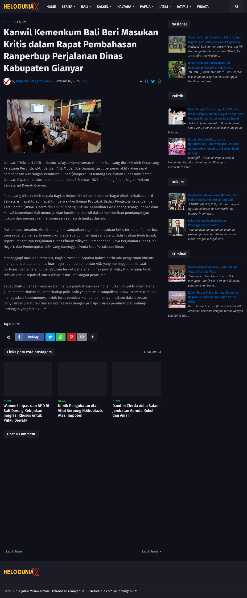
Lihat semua (152, 351)
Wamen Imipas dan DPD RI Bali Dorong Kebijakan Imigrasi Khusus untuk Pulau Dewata (26, 413)
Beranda (10, 22)
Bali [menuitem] (84, 6)
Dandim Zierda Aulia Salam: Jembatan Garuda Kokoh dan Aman (136, 410)
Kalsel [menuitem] (103, 6)
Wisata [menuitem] (203, 6)
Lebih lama (150, 551)
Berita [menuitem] (67, 6)
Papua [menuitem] (145, 6)
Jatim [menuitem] (163, 6)
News (23, 22)
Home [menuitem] (51, 6)
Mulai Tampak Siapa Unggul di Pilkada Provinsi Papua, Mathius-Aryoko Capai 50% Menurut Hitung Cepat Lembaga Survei (215, 114)
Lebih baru (14, 551)
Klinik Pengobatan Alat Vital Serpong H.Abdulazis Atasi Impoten (80, 410)
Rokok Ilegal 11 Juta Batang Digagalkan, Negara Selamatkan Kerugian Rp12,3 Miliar (214, 297)
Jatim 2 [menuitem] (182, 6)
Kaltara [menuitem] (124, 6)
